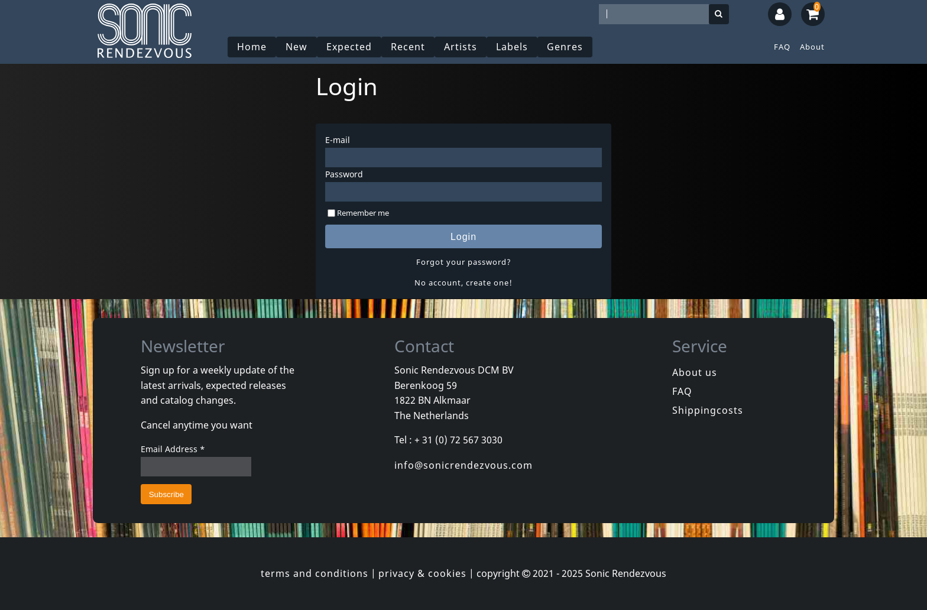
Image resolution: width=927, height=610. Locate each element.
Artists (460, 46)
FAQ (782, 46)
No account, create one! (463, 282)
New (296, 46)
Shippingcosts (707, 410)
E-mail (337, 139)
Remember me (363, 212)
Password (344, 174)
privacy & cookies (422, 573)
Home (252, 46)
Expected (349, 46)
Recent (408, 46)
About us (694, 372)
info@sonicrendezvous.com (463, 465)
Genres (565, 46)
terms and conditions (314, 573)
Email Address (173, 449)
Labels (512, 46)
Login (463, 237)
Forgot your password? (463, 262)
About (812, 46)
